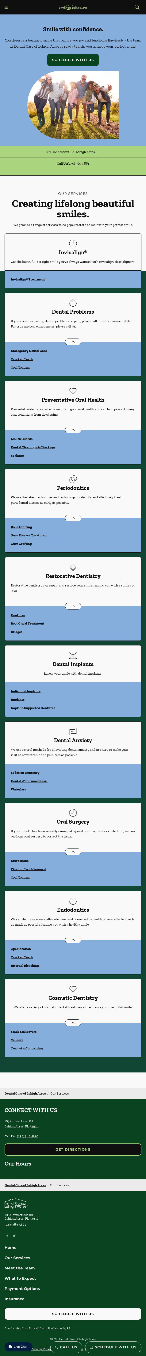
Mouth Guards (22, 439)
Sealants (17, 455)
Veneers (17, 1040)
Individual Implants (25, 691)
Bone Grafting (21, 527)
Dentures (18, 615)
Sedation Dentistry (25, 772)
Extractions (20, 861)
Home (11, 1247)
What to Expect (20, 1278)
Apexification (21, 949)
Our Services (17, 1258)
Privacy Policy (41, 1349)
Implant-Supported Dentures (33, 708)
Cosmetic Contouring (27, 1048)
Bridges (16, 632)
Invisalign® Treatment (28, 279)
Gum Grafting (21, 544)
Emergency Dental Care (29, 351)
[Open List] (73, 342)
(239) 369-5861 (78, 163)
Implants (18, 699)
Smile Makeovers (23, 1031)
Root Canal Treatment (27, 623)
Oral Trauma (20, 367)
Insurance (15, 1299)
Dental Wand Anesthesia (29, 781)
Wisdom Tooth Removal (28, 869)
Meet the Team (20, 1268)
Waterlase (18, 789)
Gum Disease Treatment (29, 535)
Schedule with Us (73, 60)
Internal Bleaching (25, 965)
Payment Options (22, 1288)
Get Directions (73, 1149)
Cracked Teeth (22, 359)
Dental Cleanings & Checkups (33, 447)
